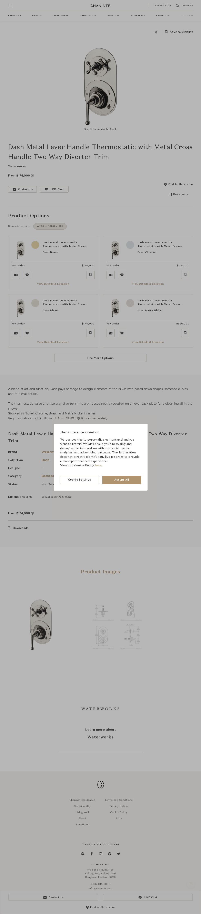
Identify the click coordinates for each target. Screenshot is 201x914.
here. (98, 465)
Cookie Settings (79, 479)
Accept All (121, 479)
